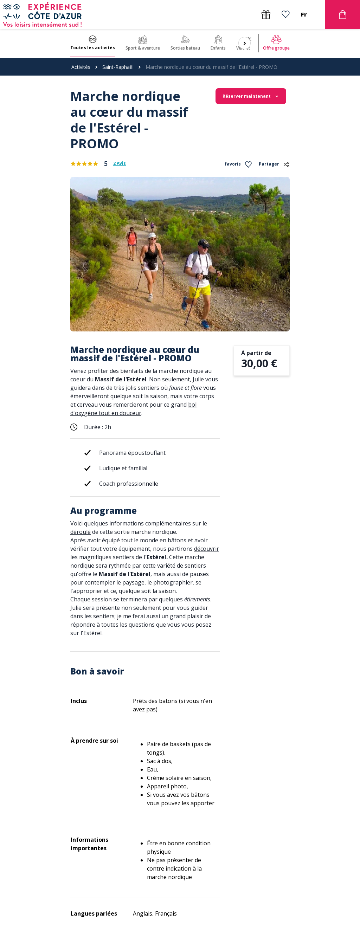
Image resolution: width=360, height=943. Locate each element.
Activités (80, 67)
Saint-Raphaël (118, 67)
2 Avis (119, 163)
